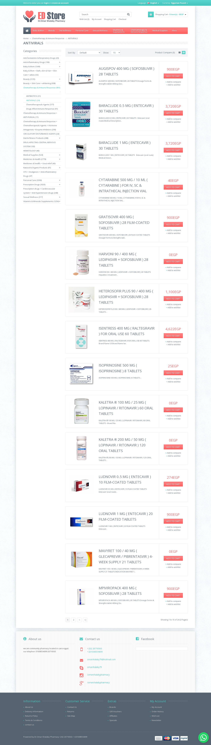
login (46, 3)
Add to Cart (173, 76)
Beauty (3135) (29, 79)
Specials (113, 720)
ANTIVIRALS (73, 38)
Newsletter (156, 720)
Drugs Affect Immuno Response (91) (42, 108)
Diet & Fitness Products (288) (35, 138)
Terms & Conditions (33, 720)
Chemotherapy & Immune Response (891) (41, 87)
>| (85, 620)
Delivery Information (34, 711)
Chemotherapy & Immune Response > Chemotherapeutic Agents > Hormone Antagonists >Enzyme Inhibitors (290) (40, 125)
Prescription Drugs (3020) (34, 184)
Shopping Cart (110, 19)
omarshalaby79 (94, 667)
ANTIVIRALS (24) (33, 100)
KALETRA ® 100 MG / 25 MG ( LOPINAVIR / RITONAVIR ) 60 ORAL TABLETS (126, 408)
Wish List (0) (84, 19)
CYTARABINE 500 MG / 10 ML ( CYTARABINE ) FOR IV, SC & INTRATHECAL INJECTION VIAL (123, 185)
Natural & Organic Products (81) (37, 167)
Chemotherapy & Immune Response (48, 38)
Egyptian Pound (179, 3)
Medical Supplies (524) (33, 155)
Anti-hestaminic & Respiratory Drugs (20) (41, 58)
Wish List (155, 716)
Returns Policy (31, 716)
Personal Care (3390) (32, 180)
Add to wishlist (174, 84)
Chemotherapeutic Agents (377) (40, 104)
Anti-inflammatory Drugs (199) (36, 62)
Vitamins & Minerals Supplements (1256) (41, 201)
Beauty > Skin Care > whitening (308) (39, 83)
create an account (60, 3)
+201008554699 (95, 651)
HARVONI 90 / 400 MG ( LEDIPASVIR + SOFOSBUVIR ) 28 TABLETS (123, 260)
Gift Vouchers (115, 711)
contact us (29, 724)
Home (26, 38)
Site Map (71, 716)
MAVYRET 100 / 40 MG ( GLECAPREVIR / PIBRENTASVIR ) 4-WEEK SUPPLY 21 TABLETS (126, 556)
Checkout (122, 19)
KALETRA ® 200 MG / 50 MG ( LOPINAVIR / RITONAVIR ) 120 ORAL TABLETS (122, 445)
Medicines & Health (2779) (34, 159)
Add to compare (174, 82)
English (153, 3)
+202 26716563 (94, 648)
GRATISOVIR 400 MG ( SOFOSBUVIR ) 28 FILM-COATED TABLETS (124, 222)
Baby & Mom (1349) (31, 66)
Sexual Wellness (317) (33, 197)
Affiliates (113, 716)
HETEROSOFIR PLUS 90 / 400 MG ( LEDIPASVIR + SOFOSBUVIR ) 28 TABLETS (126, 297)
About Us (29, 707)
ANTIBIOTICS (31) (33, 96)
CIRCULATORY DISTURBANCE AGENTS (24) (41, 133)
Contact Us (72, 707)
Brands (112, 707)
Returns (70, 711)
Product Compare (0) (165, 52)
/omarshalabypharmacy (98, 674)
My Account (96, 19)
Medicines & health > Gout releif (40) (39, 163)
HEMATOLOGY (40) (31, 150)
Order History (158, 711)
